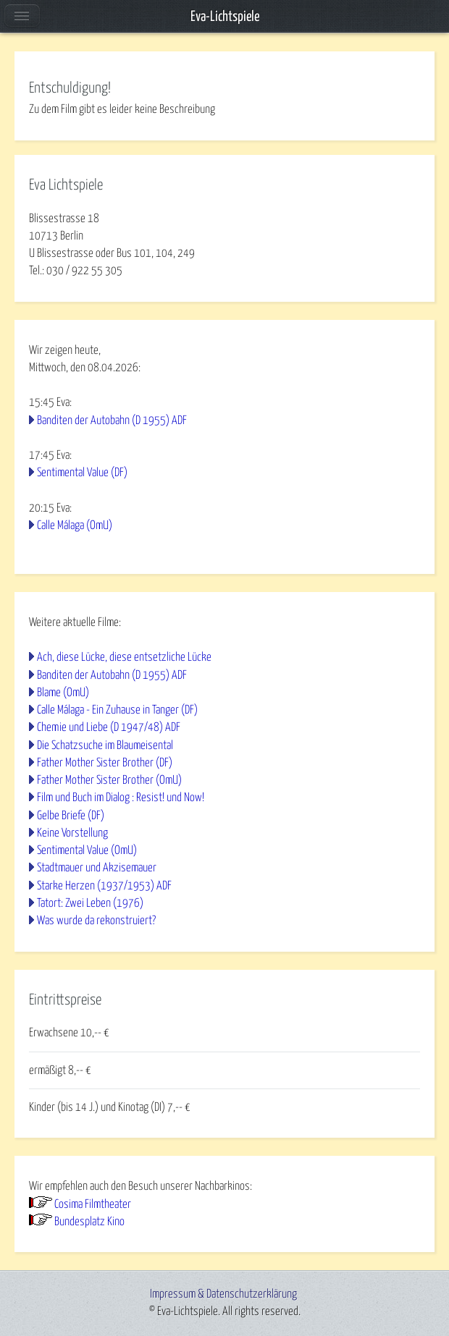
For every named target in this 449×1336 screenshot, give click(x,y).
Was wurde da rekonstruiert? (96, 920)
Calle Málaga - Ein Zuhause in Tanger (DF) (117, 710)
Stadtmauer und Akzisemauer (96, 868)
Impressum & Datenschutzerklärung (223, 1294)
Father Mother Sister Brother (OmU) (109, 780)
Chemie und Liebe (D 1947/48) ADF (108, 727)
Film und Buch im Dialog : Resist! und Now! (120, 797)
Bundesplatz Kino (89, 1221)
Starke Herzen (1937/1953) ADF (104, 886)
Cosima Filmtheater (92, 1204)
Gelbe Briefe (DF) (70, 815)
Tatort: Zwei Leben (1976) (90, 903)
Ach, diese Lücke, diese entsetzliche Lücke (124, 657)
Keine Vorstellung (72, 833)
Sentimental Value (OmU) (87, 850)
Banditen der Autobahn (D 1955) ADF (112, 420)
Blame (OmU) (63, 692)
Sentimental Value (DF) (82, 472)
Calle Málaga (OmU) (74, 525)
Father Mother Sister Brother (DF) (104, 763)
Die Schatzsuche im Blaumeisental (105, 745)
